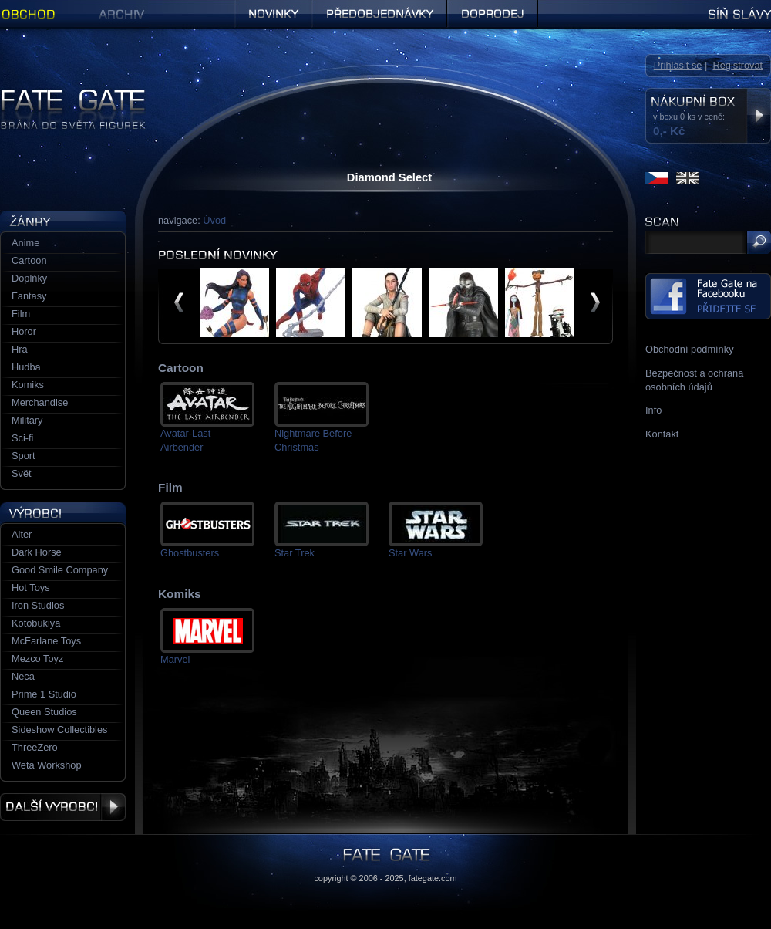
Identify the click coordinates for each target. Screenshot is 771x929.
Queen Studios (44, 712)
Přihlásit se (678, 65)
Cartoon (29, 260)
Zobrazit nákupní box (758, 116)
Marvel (175, 659)
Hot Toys (31, 587)
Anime (25, 242)
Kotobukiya (36, 623)
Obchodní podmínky (689, 349)
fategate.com (433, 878)
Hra (20, 349)
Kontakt (661, 434)
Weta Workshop (47, 765)
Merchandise (40, 402)
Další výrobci (63, 807)
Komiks (28, 384)
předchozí (178, 302)
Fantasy (29, 296)
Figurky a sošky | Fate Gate (60, 94)
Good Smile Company (60, 570)
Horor (24, 331)
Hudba (26, 367)
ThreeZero (35, 747)
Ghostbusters (189, 553)
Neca (23, 676)
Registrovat (737, 65)
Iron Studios (38, 605)
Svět (22, 473)
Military (27, 420)
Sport (23, 455)
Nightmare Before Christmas (313, 440)
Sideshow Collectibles (59, 729)
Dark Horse (37, 552)
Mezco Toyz (37, 658)
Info (653, 410)
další (595, 302)
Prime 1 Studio (44, 694)
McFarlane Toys (46, 641)
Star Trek (294, 553)
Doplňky (29, 278)
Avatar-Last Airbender (185, 440)
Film (21, 313)
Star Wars (410, 553)
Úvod (214, 220)
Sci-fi (22, 438)
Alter (22, 534)
